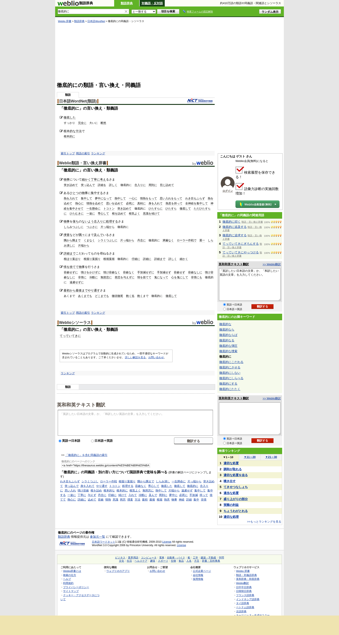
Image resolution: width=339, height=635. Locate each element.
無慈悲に (106, 277)
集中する (97, 193)
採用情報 (198, 578)
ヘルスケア (140, 561)
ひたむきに (77, 213)
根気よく (134, 213)
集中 (196, 499)
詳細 (189, 499)
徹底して (185, 208)
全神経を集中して (196, 203)
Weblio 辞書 (64, 21)
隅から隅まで (72, 240)
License (166, 541)
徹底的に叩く (231, 221)
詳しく (113, 185)
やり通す (94, 290)
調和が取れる (233, 469)
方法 (79, 131)
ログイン (227, 190)
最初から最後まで (76, 290)
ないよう (88, 221)
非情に (82, 277)
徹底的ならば (228, 335)
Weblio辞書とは (72, 570)
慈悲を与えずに (124, 277)
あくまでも (85, 296)
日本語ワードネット (103, 541)
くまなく (89, 240)
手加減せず (164, 272)
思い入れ (70, 490)
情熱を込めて (94, 203)
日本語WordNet (96, 21)
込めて (92, 499)
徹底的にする (228, 383)
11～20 (250, 457)
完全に (82, 123)
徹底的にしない (229, 372)
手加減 (193, 495)
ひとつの (76, 193)
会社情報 (198, 575)
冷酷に (93, 277)
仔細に (136, 259)
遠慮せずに (77, 282)
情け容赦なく (111, 272)
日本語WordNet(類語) (78, 101)
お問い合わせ (156, 357)
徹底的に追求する (234, 235)
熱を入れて (71, 198)
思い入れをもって (171, 198)
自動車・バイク (176, 557)
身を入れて (156, 203)
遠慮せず (187, 490)
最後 (152, 499)
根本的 (68, 131)
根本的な (109, 490)
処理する (112, 221)
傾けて (122, 495)
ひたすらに (156, 208)
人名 (189, 561)
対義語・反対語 (152, 3)
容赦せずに (71, 272)
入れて (132, 495)
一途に (90, 213)
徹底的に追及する (234, 227)
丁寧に (95, 179)
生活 (129, 561)
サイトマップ (71, 591)
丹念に (141, 240)
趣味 (152, 561)
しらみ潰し (163, 481)
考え (103, 179)
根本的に (69, 136)
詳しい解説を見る (135, 357)
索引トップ (68, 153)
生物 (173, 561)
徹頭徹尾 (117, 296)
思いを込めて (114, 203)
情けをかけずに (91, 272)
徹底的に (192, 486)
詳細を (102, 185)
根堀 (159, 499)
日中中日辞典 (244, 587)
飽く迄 (130, 296)
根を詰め (96, 490)
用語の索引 (83, 153)
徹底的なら (226, 329)
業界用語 (133, 557)
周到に (153, 185)
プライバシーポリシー (76, 587)
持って (204, 495)
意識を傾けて (151, 213)
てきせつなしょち (236, 487)
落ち (76, 221)
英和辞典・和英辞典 (247, 578)
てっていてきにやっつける (240, 252)
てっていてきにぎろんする (240, 243)
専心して (103, 213)
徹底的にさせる (229, 367)
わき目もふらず (195, 198)
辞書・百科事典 (211, 561)
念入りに (140, 185)
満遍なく (168, 240)
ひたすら (171, 208)
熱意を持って (174, 203)
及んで (98, 235)
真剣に (141, 203)
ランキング (98, 153)
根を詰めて (119, 213)
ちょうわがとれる (236, 511)
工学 (195, 557)
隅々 (82, 235)
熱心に (79, 203)
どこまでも (102, 296)
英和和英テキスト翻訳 (81, 404)
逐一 (202, 240)
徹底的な (225, 324)
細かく (86, 179)
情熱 (108, 499)
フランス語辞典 (245, 595)
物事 (67, 179)
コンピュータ (149, 557)
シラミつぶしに (107, 240)
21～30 (271, 457)
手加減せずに (145, 272)
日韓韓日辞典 (244, 591)
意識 (115, 499)
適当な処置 (231, 493)
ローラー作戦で (187, 240)
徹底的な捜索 (228, 351)
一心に (133, 198)
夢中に (173, 495)
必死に (130, 203)
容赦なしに (195, 272)
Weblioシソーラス (75, 322)
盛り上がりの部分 (236, 499)
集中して (86, 198)
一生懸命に (93, 208)
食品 (181, 561)
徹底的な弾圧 (228, 345)
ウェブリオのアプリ (118, 570)
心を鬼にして (179, 277)
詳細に (147, 259)
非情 (203, 499)
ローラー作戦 (108, 481)
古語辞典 (241, 611)
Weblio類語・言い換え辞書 (82, 163)
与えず (92, 495)
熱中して (120, 198)
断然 (103, 123)
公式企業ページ (202, 570)
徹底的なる (226, 340)
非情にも (196, 277)
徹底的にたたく (229, 389)
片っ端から (108, 227)
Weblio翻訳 (242, 583)
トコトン (109, 208)
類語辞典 (127, 3)
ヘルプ (67, 578)
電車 (161, 557)
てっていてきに (70, 335)
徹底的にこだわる (231, 362)
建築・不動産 (208, 557)
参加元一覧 (97, 536)
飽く (140, 296)
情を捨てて (71, 267)
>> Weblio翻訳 (272, 264)
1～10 (228, 457)
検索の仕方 (69, 575)
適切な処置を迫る (236, 475)
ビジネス (120, 557)
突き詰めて (71, 185)
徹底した (70, 117)
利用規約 (68, 583)
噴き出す (230, 481)
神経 (181, 499)
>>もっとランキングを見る (264, 521)
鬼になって (161, 277)
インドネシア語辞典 (247, 599)
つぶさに (92, 227)
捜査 (67, 235)
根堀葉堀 (109, 259)
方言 (196, 561)
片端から (83, 245)
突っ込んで (88, 185)
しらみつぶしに (73, 227)
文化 (121, 561)
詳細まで (70, 253)
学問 (221, 557)
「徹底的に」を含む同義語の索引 (86, 455)
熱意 (167, 499)
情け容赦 (83, 490)
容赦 (101, 499)
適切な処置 (231, 463)
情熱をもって (148, 198)
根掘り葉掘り (92, 259)
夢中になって (103, 198)
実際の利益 (231, 505)
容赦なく (128, 272)
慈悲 (123, 499)
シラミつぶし (90, 481)
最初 (145, 499)
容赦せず (179, 272)
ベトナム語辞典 (245, 607)
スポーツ (163, 561)
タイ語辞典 (242, 603)
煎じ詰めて (167, 185)
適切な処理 (231, 516)
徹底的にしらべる (231, 378)
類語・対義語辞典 (246, 575)
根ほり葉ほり (72, 259)
